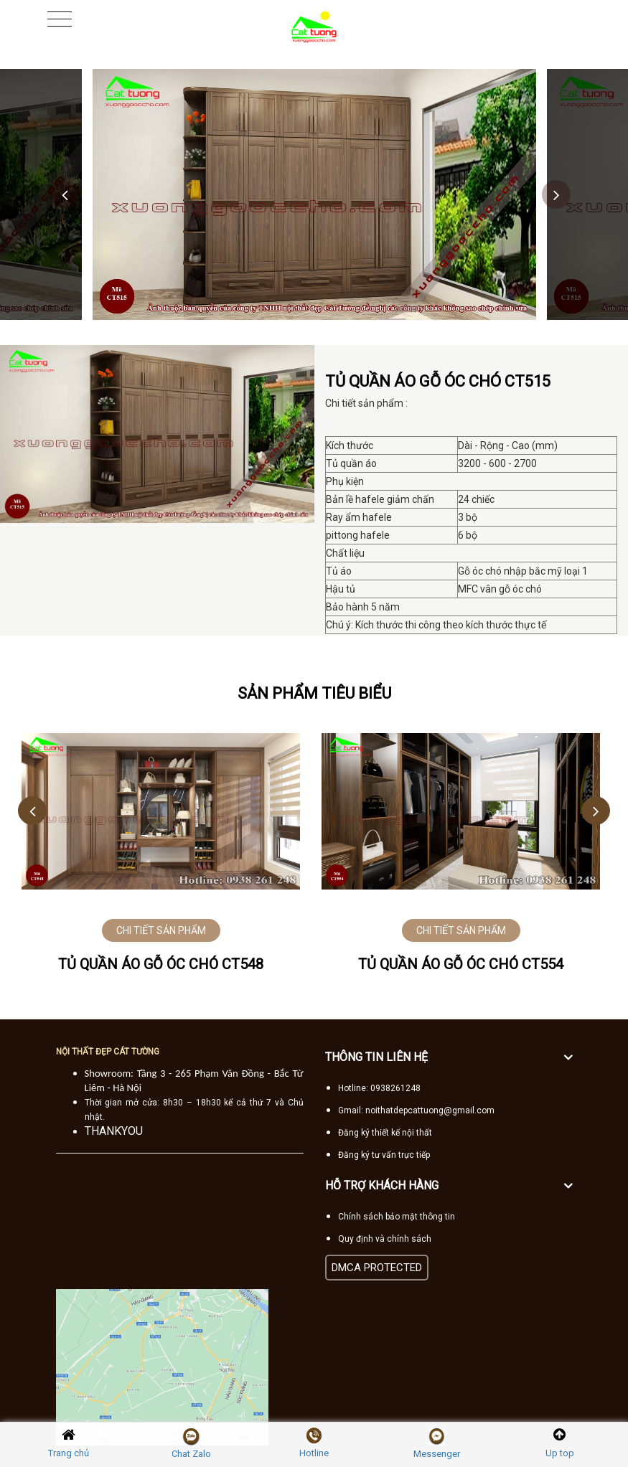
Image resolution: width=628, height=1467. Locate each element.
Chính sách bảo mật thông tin (396, 1217)
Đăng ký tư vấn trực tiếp (384, 1155)
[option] (314, 194)
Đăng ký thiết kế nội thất (385, 1133)
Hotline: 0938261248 (379, 1088)
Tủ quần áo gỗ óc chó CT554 (460, 964)
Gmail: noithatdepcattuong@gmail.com (416, 1110)
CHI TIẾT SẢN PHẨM (161, 930)
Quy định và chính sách (384, 1239)
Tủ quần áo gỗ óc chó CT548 (160, 964)
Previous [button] (64, 194)
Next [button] (556, 194)
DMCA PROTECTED (377, 1267)
